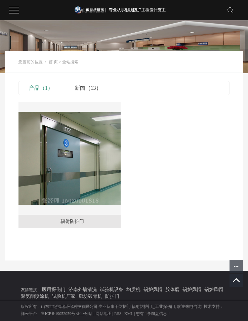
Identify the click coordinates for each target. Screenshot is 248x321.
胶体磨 (172, 289)
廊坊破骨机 (90, 296)
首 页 (53, 61)
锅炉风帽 (152, 289)
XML (128, 313)
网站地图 (103, 313)
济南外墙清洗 (83, 289)
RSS (117, 313)
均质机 (133, 289)
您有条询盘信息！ (153, 313)
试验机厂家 (64, 296)
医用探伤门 (54, 289)
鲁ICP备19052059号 (58, 313)
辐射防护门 (72, 221)
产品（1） (41, 88)
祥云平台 (29, 313)
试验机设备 (111, 289)
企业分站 (84, 313)
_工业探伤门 (164, 306)
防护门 (112, 296)
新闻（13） (88, 88)
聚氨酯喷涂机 (35, 296)
